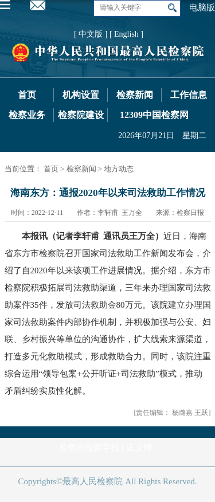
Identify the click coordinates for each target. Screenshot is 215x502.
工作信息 (188, 95)
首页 (27, 95)
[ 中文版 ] (90, 34)
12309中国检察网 (154, 115)
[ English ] (126, 34)
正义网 (139, 447)
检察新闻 (134, 95)
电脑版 (202, 7)
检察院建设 (81, 115)
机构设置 (80, 95)
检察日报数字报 (89, 447)
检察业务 (27, 115)
